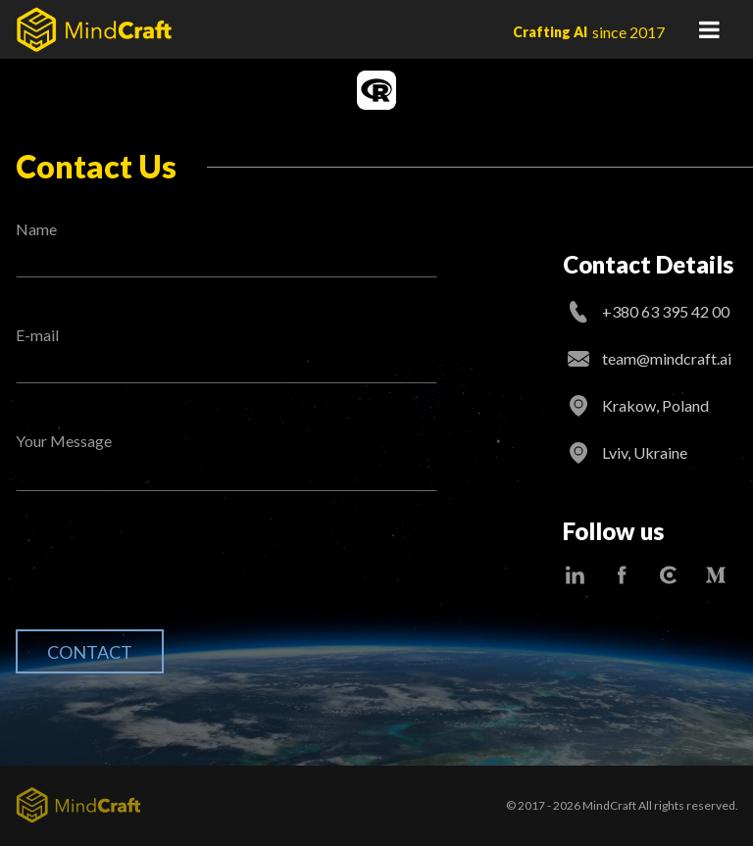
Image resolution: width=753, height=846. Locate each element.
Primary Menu (708, 29)
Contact (89, 652)
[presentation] (165, 575)
